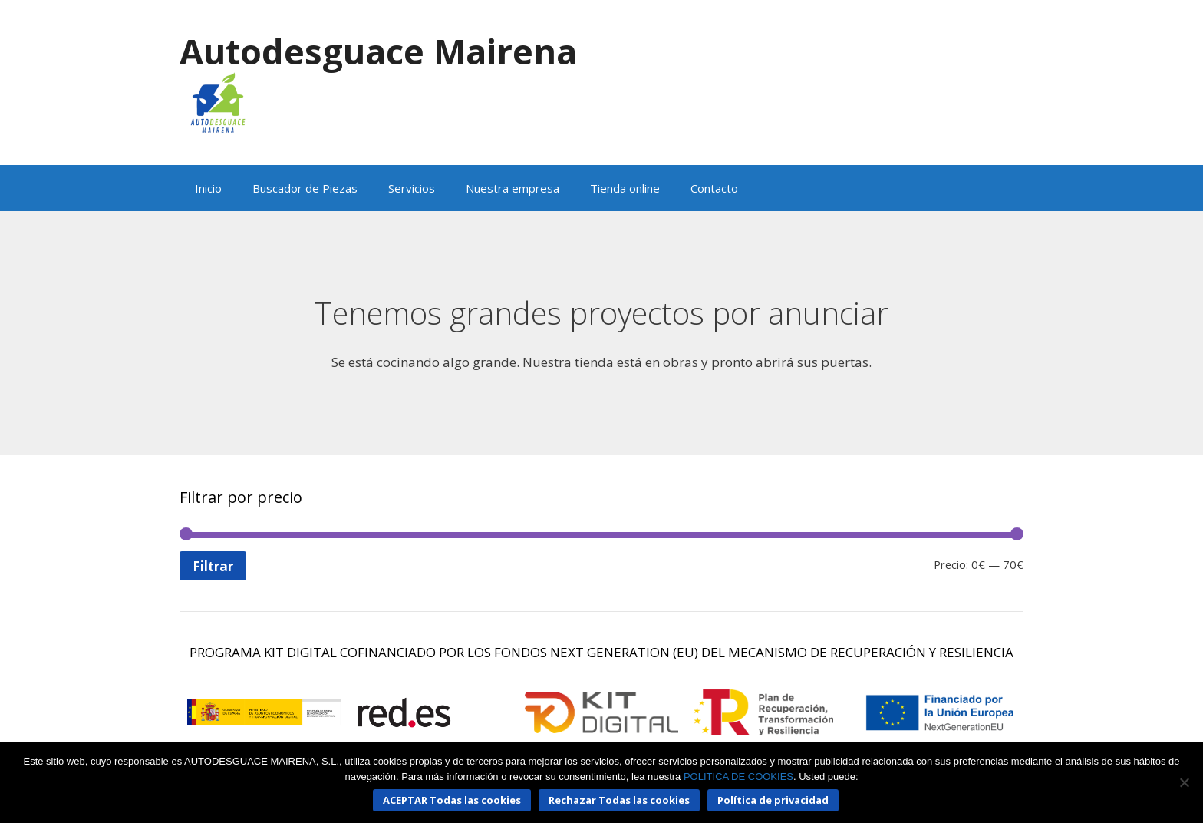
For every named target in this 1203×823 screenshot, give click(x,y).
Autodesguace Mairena (378, 51)
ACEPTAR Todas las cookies (452, 800)
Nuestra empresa (512, 188)
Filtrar (213, 566)
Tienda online (625, 188)
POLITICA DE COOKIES (738, 776)
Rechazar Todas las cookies (619, 800)
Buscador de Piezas (305, 188)
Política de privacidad (773, 800)
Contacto (714, 188)
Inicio (208, 188)
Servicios (411, 188)
